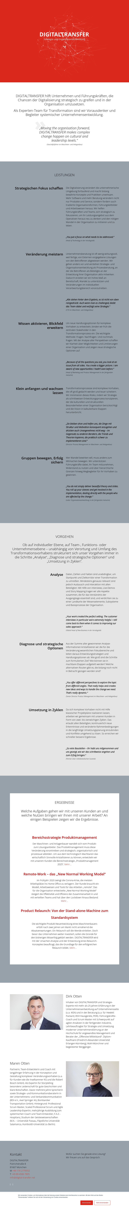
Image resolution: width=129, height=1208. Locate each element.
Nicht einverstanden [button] (102, 1203)
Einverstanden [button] (86, 1203)
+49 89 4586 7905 (21, 1174)
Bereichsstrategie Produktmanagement (64, 837)
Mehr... (68, 864)
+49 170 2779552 (21, 1170)
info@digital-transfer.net (22, 1177)
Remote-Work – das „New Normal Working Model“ (64, 874)
